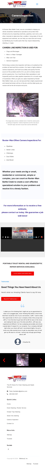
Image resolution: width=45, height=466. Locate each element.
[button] (4, 360)
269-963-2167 (13, 394)
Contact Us (10, 423)
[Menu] (37, 4)
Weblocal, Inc (23, 458)
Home (9, 404)
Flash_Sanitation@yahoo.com (18, 391)
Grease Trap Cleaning (13, 411)
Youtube (9, 438)
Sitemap (9, 434)
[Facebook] (8, 449)
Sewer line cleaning (13, 415)
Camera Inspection (12, 419)
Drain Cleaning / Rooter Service (16, 408)
